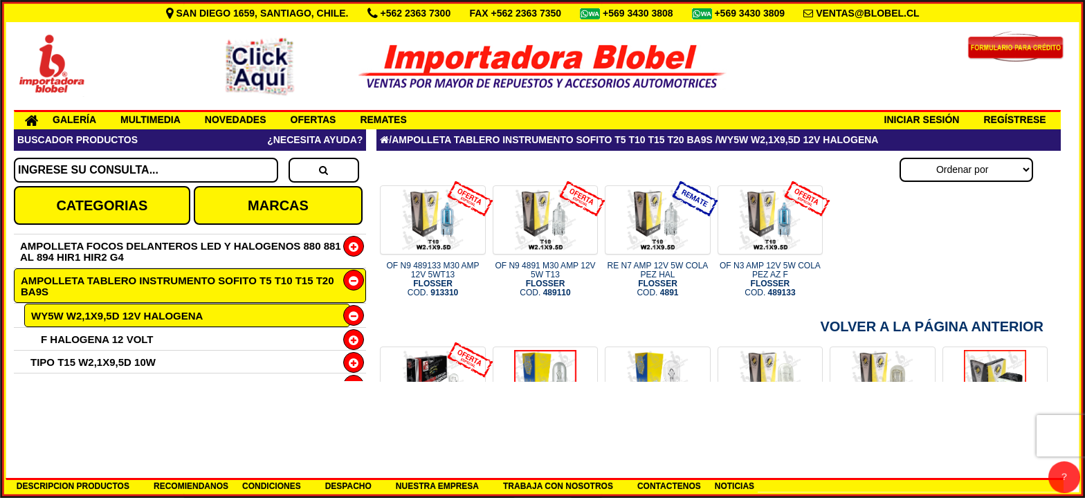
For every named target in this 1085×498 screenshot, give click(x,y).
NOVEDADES (235, 119)
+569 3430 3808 (639, 13)
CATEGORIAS (101, 205)
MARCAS (278, 205)
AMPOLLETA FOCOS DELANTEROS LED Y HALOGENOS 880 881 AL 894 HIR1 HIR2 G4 (180, 251)
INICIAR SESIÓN (922, 119)
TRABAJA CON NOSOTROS (558, 486)
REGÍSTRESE (1014, 119)
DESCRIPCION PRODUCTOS (73, 486)
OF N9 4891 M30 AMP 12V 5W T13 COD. (545, 279)
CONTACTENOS (669, 486)
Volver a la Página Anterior (931, 326)
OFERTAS (313, 119)
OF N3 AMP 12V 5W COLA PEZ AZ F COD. (770, 279)
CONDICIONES (271, 486)
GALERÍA (74, 119)
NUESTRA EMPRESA (437, 486)
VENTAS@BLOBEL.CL (868, 13)
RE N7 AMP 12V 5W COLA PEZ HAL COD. (658, 279)
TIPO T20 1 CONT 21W (85, 430)
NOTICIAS (734, 486)
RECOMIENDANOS (191, 486)
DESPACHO (348, 486)
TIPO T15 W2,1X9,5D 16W (93, 385)
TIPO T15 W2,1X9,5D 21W (93, 408)
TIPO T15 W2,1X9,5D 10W (93, 362)
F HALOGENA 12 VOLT (97, 339)
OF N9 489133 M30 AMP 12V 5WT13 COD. (433, 279)
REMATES (383, 119)
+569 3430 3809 (750, 13)
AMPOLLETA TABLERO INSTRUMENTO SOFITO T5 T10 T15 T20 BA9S (177, 286)
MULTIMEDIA (150, 119)
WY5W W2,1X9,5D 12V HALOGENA (117, 316)
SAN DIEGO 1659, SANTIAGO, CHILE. (259, 13)
